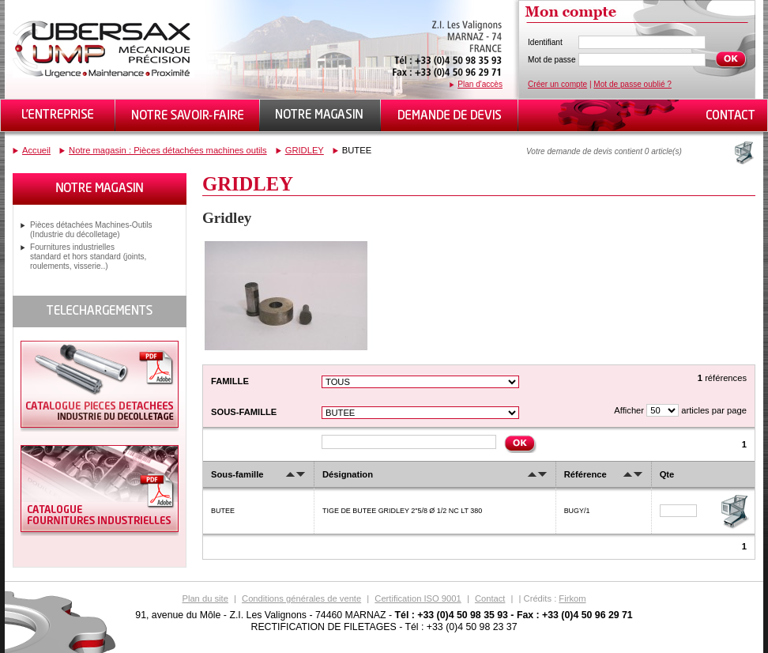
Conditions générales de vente (301, 598)
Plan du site (205, 598)
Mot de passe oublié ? (632, 84)
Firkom (572, 598)
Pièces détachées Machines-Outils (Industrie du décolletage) (91, 230)
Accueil (36, 150)
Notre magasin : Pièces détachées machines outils (168, 150)
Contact (490, 598)
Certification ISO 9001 (418, 598)
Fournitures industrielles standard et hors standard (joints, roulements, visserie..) (88, 256)
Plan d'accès (480, 84)
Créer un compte (557, 84)
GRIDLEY (304, 150)
